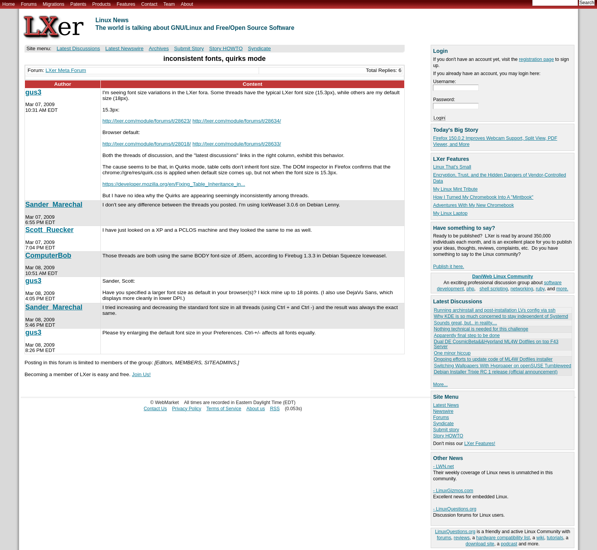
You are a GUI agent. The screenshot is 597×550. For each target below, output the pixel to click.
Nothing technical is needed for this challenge (481, 329)
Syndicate (443, 423)
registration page (536, 59)
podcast (509, 544)
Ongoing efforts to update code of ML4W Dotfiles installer (493, 359)
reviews (461, 537)
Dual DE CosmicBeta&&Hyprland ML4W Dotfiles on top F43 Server (496, 344)
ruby (540, 288)
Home (8, 4)
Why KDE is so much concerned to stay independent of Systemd (501, 316)
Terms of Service (224, 408)
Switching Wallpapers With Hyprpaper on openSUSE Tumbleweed (502, 365)
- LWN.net (443, 466)
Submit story (446, 429)
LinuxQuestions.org (455, 531)
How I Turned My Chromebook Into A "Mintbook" (483, 197)
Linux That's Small (452, 167)
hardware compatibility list (503, 537)
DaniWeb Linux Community (502, 276)
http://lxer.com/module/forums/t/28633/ (236, 144)
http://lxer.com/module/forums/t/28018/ (146, 144)
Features (126, 4)
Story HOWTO (448, 436)
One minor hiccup (452, 353)
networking (521, 288)
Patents (79, 4)
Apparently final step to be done (467, 335)
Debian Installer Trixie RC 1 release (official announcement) (496, 372)
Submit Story (189, 48)
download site (480, 544)
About (187, 4)
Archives (159, 48)
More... (440, 384)
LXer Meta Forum (66, 70)
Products (101, 4)
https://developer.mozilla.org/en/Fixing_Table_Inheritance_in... (173, 184)
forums (444, 537)
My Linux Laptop (450, 213)
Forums (28, 4)
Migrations (53, 4)
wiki (540, 537)
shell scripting (493, 288)
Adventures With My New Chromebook (473, 205)
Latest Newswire (124, 48)
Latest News (446, 405)
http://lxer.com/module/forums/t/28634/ (236, 121)
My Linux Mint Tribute (455, 189)
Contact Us (155, 408)
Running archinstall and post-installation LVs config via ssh (494, 310)
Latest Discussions (78, 48)
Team (169, 4)
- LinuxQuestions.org (454, 509)
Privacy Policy (186, 408)
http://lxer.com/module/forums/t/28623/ (146, 121)
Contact (149, 4)
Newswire (443, 411)
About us (255, 408)
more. (562, 288)
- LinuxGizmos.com (453, 490)
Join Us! (141, 374)
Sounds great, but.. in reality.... (465, 323)
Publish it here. (448, 266)
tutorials (555, 537)
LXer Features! (479, 443)
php (470, 288)
